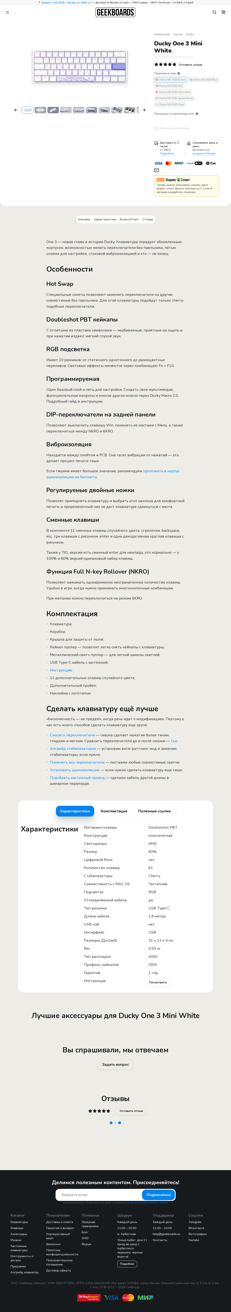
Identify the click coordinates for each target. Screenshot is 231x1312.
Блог (85, 1232)
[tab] (75, 811)
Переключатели (167, 73)
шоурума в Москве (204, 153)
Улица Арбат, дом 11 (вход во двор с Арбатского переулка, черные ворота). (132, 1248)
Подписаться (158, 1194)
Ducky (190, 34)
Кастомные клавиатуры (19, 1248)
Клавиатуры (19, 1222)
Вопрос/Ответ (129, 219)
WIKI (85, 1238)
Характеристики (105, 219)
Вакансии (53, 1244)
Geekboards (162, 34)
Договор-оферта (58, 1270)
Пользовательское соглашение (59, 1262)
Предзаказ (18, 1266)
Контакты (160, 1240)
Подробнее (167, 153)
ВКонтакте (196, 1228)
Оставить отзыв (131, 1111)
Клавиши (17, 1228)
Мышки (16, 1240)
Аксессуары (19, 1234)
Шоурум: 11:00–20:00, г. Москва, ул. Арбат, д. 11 (67, 2)
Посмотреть (158, 982)
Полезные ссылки (154, 811)
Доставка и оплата (59, 1222)
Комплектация (114, 811)
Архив (178, 34)
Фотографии (197, 1234)
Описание (84, 219)
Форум (86, 1244)
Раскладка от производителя (176, 114)
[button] (16, 110)
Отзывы (148, 219)
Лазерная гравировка (90, 1224)
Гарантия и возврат (60, 1228)
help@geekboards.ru (166, 1234)
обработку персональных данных (149, 1202)
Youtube (193, 1240)
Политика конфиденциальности (62, 1252)
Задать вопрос (115, 1064)
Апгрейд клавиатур (25, 1272)
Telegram (194, 1222)
